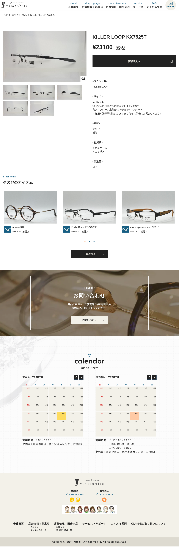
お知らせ (35, 535)
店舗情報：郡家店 (39, 531)
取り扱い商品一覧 (39, 537)
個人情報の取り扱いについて (148, 531)
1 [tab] (84, 243)
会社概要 (18, 531)
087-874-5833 (107, 502)
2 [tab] (89, 243)
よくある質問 (119, 531)
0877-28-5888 (75, 502)
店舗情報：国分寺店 (66, 531)
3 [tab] (94, 243)
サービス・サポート (94, 531)
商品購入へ (134, 62)
